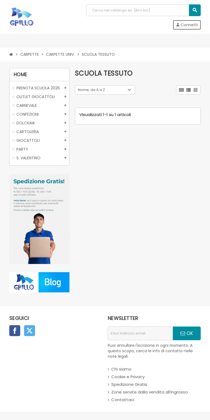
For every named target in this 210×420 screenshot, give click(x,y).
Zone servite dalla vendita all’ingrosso (149, 392)
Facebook (14, 330)
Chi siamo (121, 369)
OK (186, 333)
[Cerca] (143, 10)
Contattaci (122, 400)
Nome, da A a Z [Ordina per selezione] (91, 89)
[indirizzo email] (140, 333)
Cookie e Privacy (128, 377)
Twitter (29, 330)
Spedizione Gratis (129, 384)
